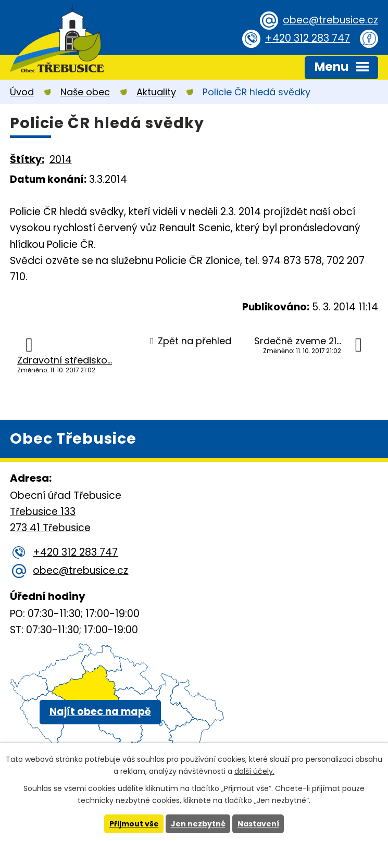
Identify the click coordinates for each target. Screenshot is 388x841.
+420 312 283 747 (307, 38)
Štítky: (27, 160)
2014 (60, 160)
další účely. (254, 771)
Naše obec (85, 91)
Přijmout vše (134, 824)
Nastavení (258, 824)
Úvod (22, 91)
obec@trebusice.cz (330, 20)
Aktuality (156, 91)
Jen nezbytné (198, 824)
